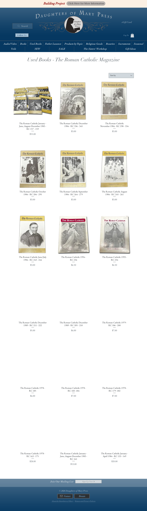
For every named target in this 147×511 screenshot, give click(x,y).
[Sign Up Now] (88, 481)
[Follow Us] (22, 35)
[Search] (22, 26)
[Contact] (65, 496)
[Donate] (82, 496)
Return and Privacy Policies (85, 501)
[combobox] (121, 75)
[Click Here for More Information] (86, 4)
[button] (132, 35)
